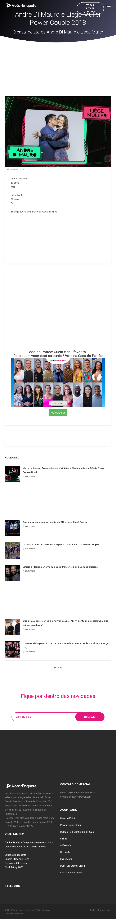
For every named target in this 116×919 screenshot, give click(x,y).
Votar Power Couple (90, 8)
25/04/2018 (29, 571)
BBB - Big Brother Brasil (72, 865)
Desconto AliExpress (16, 863)
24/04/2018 (29, 629)
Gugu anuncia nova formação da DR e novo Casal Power (55, 522)
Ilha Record (66, 859)
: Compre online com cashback (29, 842)
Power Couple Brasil (70, 825)
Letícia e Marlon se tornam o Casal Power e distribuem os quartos (60, 566)
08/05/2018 (29, 476)
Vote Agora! (58, 412)
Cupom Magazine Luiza (17, 859)
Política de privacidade (100, 910)
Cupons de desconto (15, 854)
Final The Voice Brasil (71, 872)
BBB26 (63, 838)
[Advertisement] (58, 64)
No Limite (65, 852)
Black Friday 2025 (14, 867)
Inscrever (90, 716)
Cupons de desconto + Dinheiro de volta (25, 846)
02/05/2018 (29, 548)
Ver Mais (58, 667)
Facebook (12, 886)
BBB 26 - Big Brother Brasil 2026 (77, 831)
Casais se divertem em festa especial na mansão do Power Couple (61, 544)
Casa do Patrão (68, 818)
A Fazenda (65, 845)
